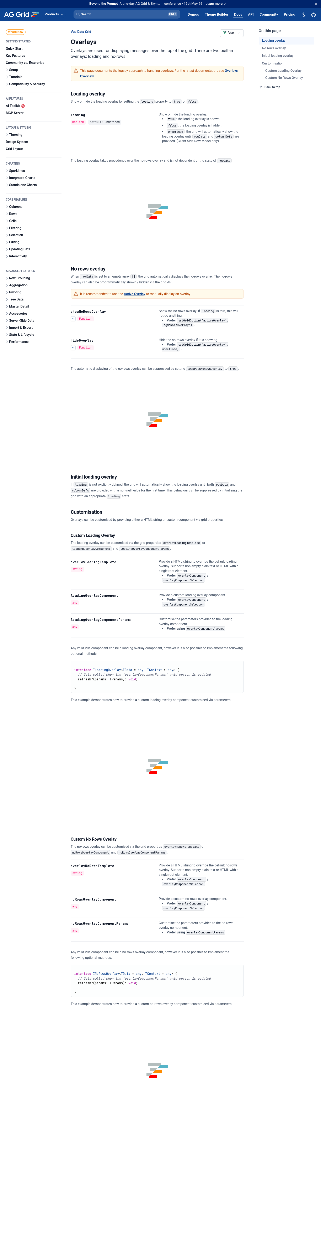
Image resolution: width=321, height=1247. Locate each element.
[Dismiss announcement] (316, 3)
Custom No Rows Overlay (284, 78)
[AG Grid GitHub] (314, 14)
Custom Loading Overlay (283, 71)
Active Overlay (134, 294)
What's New (15, 32)
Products (54, 14)
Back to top (269, 87)
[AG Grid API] (251, 14)
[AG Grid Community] (269, 14)
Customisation (273, 63)
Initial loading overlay (278, 56)
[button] (127, 14)
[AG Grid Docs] (238, 14)
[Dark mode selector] (303, 14)
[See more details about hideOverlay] (73, 347)
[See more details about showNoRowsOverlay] (73, 318)
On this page (270, 30)
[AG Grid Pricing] (289, 14)
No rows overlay (274, 48)
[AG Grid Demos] (193, 14)
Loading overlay (273, 40)
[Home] (21, 14)
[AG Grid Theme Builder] (216, 14)
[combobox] (232, 33)
